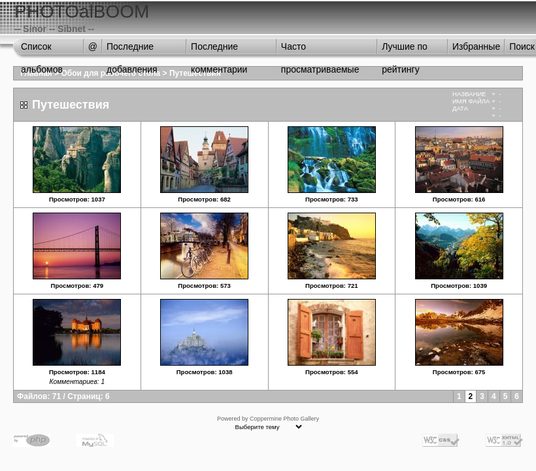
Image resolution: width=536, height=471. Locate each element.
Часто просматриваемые (320, 49)
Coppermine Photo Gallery (284, 418)
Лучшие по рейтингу (404, 49)
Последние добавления (132, 49)
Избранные (476, 46)
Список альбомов (42, 49)
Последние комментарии (219, 49)
